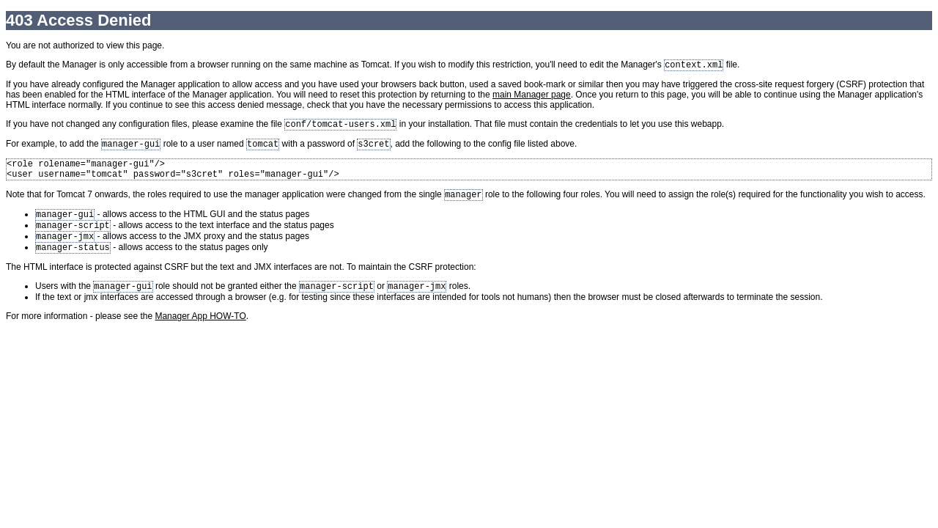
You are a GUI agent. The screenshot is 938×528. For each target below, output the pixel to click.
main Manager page (531, 96)
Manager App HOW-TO (200, 334)
